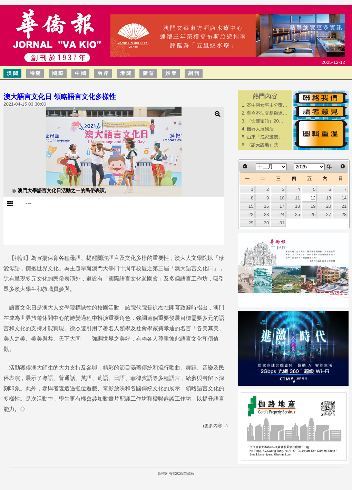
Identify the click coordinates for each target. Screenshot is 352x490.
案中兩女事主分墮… (267, 105)
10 (282, 197)
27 (328, 214)
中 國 (80, 73)
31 (282, 222)
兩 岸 (102, 73)
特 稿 (35, 73)
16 (266, 206)
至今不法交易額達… (267, 113)
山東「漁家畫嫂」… (267, 136)
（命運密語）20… (265, 121)
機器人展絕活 (260, 128)
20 (328, 206)
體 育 (148, 73)
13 (328, 197)
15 (251, 206)
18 (297, 206)
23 (266, 214)
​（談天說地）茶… (265, 144)
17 (282, 206)
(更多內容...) (215, 425)
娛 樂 (170, 73)
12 (313, 197)
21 (344, 206)
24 (282, 214)
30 (266, 222)
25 (297, 214)
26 (313, 214)
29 (251, 222)
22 (251, 214)
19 (313, 206)
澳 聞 (12, 73)
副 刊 (193, 73)
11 (297, 197)
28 (344, 214)
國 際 (57, 73)
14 (344, 197)
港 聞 (125, 73)
